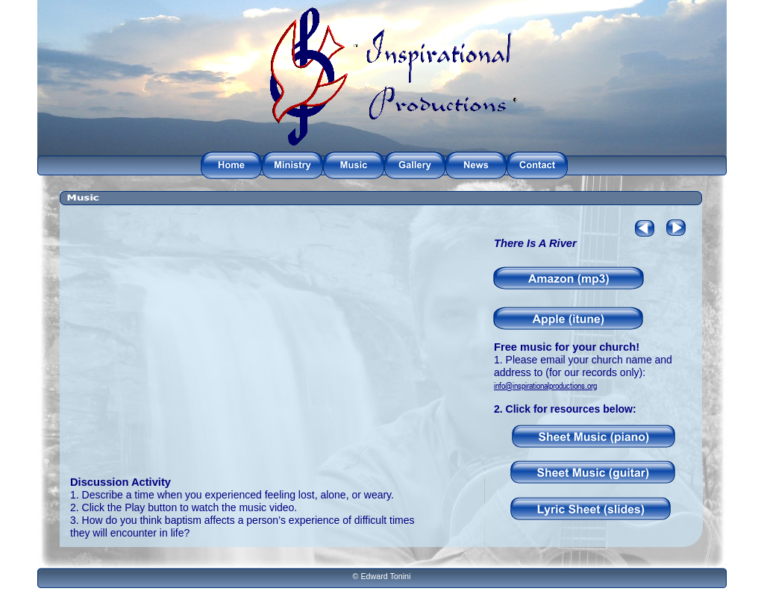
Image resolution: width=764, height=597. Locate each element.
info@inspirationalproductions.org (545, 385)
